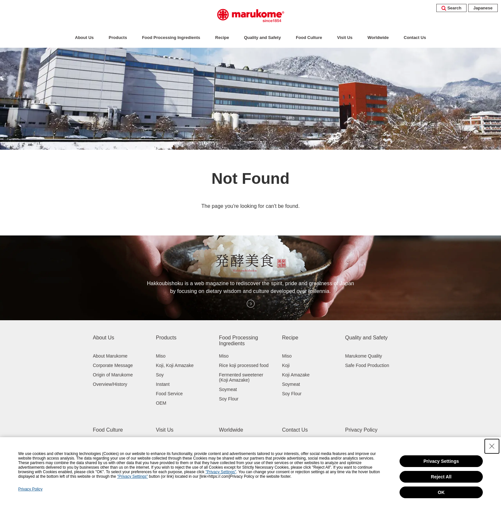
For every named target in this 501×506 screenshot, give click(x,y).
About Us (84, 37)
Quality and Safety (262, 37)
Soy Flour (229, 398)
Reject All (441, 476)
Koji (286, 365)
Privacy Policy (361, 430)
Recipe (222, 37)
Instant (163, 384)
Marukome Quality (363, 356)
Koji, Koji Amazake (175, 365)
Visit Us (344, 37)
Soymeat (228, 389)
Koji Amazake (296, 374)
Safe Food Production (367, 365)
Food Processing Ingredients (171, 37)
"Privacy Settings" (220, 472)
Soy (160, 374)
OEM (161, 403)
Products (118, 37)
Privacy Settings (441, 461)
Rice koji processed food (244, 365)
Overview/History (110, 384)
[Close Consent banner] (492, 446)
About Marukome (110, 356)
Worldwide (378, 37)
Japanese (483, 8)
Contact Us (415, 37)
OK (441, 492)
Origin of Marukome (113, 374)
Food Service (169, 393)
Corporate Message (113, 365)
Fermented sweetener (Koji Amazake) (241, 377)
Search (451, 8)
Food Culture (309, 37)
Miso (161, 356)
